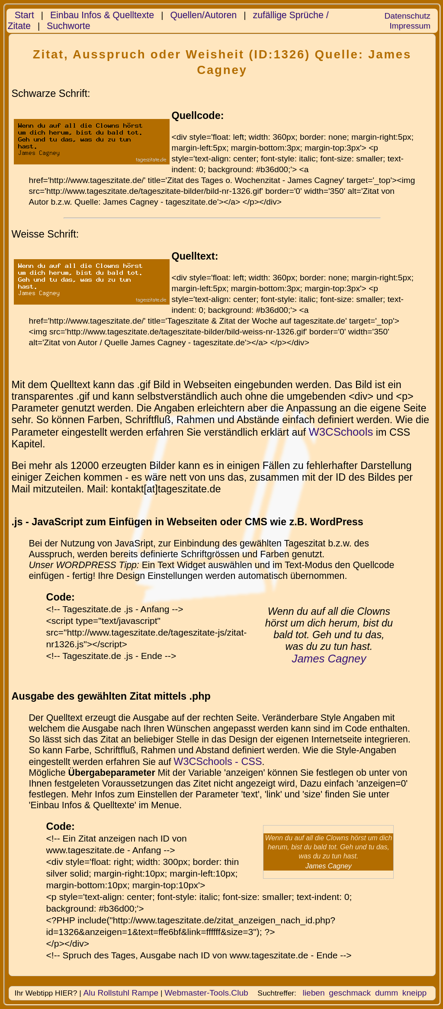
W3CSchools (340, 432)
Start (24, 15)
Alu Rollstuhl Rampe (121, 992)
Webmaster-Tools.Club (206, 992)
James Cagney (329, 658)
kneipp (414, 992)
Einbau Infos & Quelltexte (102, 15)
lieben (313, 992)
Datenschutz (407, 15)
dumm (386, 992)
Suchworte (68, 26)
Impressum (409, 25)
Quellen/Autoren (203, 15)
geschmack (350, 992)
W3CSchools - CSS (217, 761)
